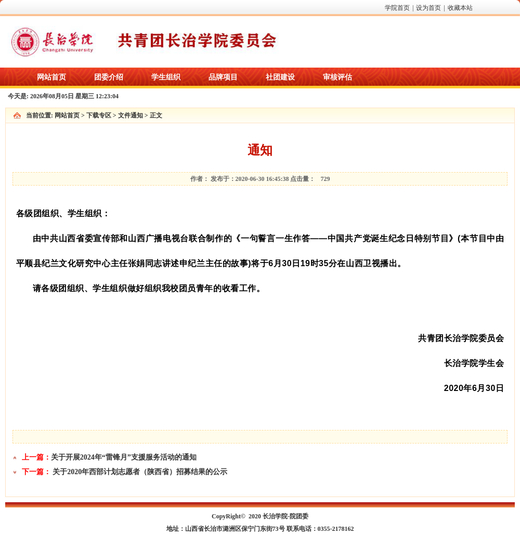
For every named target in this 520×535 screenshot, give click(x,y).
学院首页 (397, 7)
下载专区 (98, 115)
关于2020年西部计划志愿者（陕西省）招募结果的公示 (140, 472)
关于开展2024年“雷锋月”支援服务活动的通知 (124, 457)
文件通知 (130, 115)
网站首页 (67, 115)
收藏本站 (460, 7)
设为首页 (428, 7)
